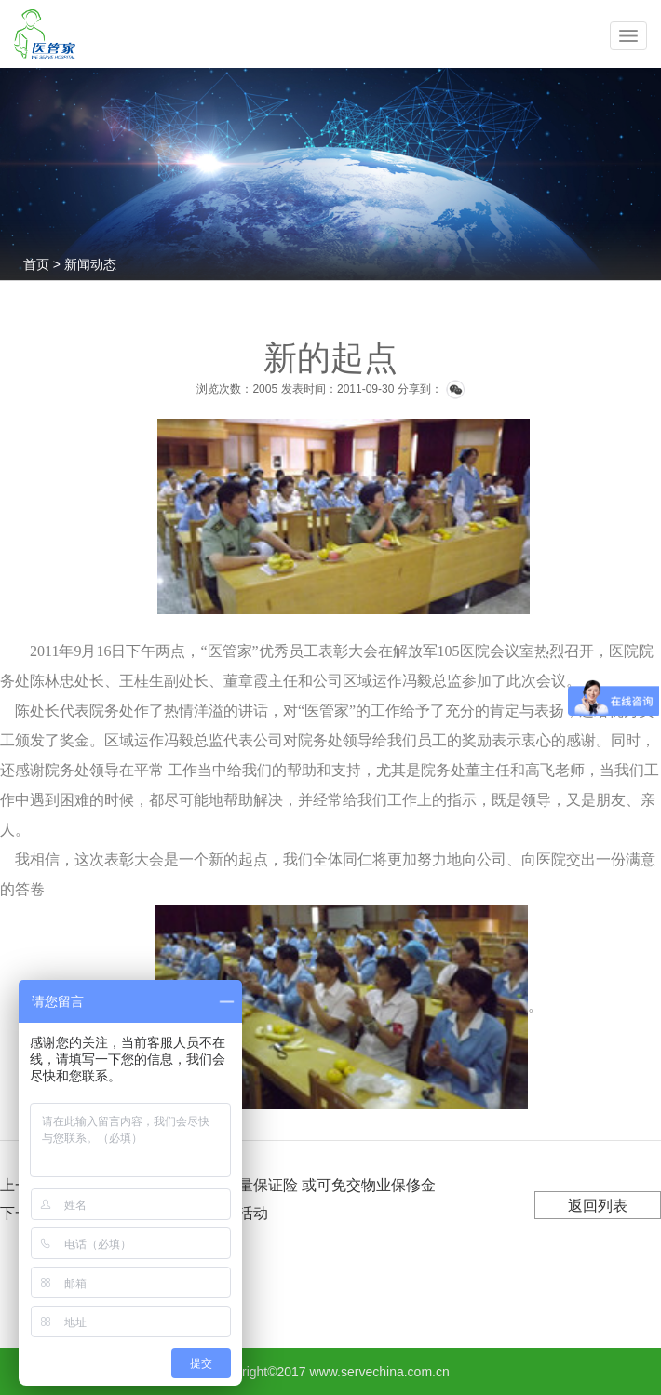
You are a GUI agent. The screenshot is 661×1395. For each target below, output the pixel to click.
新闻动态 (90, 264)
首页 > (43, 264)
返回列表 (597, 1206)
